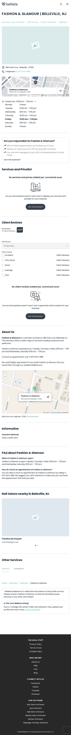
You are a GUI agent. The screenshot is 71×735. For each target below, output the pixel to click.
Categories (19, 568)
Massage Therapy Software (35, 722)
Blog (35, 673)
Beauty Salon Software (35, 715)
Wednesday (10, 112)
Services (5, 568)
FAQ (35, 669)
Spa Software (36, 708)
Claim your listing (32, 609)
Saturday (9, 122)
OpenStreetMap (56, 412)
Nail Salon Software (35, 712)
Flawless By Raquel (12, 538)
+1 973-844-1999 (23, 71)
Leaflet (46, 412)
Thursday (9, 115)
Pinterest (35, 694)
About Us (35, 662)
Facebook (35, 683)
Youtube (35, 690)
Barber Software (35, 719)
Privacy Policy (35, 644)
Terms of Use (35, 648)
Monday (8, 104)
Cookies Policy (35, 651)
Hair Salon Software (35, 704)
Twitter (35, 687)
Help (36, 665)
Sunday (8, 126)
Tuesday (9, 108)
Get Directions (32, 416)
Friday (8, 119)
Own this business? (12, 159)
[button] (34, 388)
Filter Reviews (6, 242)
